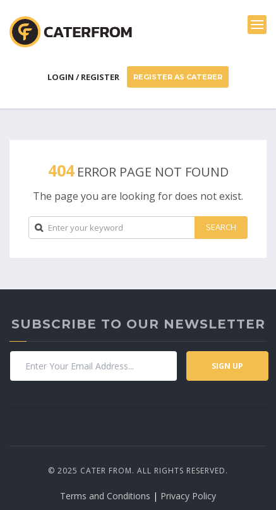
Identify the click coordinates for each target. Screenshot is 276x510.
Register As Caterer (177, 76)
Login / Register (83, 77)
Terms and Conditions (105, 496)
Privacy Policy (188, 496)
